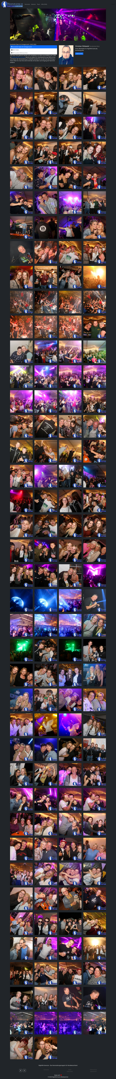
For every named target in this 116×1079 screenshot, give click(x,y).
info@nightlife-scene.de (18, 57)
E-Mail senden (79, 53)
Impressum (93, 1071)
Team (38, 4)
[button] (20, 1070)
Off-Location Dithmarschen (19, 53)
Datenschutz (93, 1069)
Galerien (33, 4)
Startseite (27, 4)
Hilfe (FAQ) (44, 4)
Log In (113, 4)
